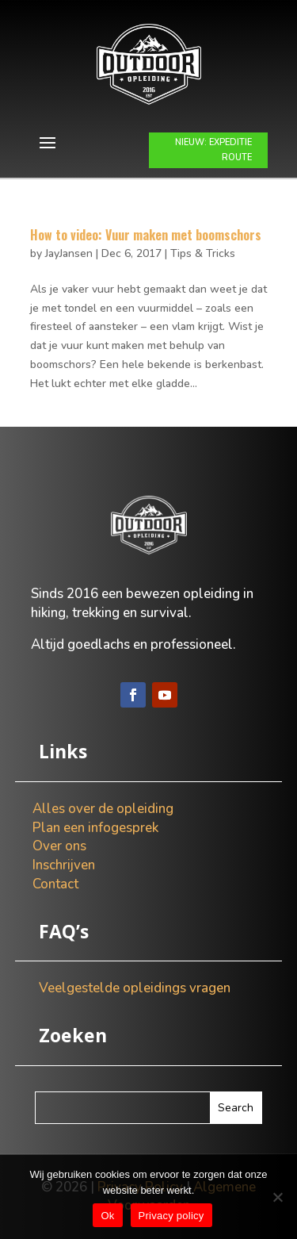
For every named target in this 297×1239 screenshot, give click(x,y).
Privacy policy (171, 1216)
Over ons (59, 846)
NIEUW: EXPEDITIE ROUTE (213, 149)
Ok (107, 1216)
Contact (55, 884)
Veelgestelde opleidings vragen (134, 988)
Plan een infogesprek (95, 828)
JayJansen (69, 253)
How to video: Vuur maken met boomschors (145, 234)
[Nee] (277, 1197)
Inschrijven (63, 865)
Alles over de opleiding (102, 809)
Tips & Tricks (202, 253)
